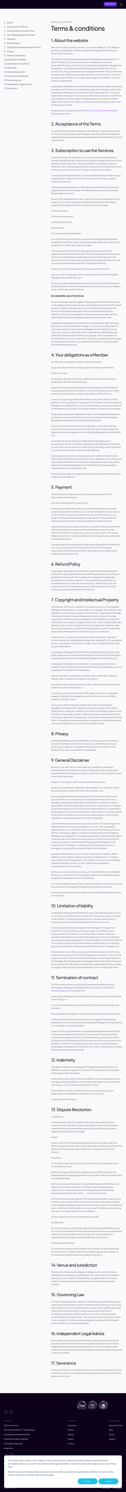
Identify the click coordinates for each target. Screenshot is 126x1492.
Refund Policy (13, 43)
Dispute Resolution (16, 71)
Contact (71, 1444)
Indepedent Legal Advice (19, 84)
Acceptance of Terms (17, 26)
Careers (71, 1439)
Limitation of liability (16, 59)
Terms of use (106, 1488)
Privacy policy (117, 1488)
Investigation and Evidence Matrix (17, 1434)
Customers (72, 1425)
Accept (88, 1481)
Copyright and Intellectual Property (24, 47)
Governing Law (14, 80)
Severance (12, 88)
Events (111, 1434)
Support (112, 1439)
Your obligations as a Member (21, 35)
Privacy (10, 51)
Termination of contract (18, 63)
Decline (108, 1481)
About (10, 22)
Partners (71, 1430)
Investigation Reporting (13, 1444)
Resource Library (115, 1425)
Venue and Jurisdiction (17, 76)
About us (71, 1434)
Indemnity (12, 67)
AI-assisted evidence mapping (16, 1439)
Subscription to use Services (20, 30)
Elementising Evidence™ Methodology (19, 1430)
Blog (111, 1430)
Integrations (8, 1448)
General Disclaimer (16, 55)
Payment (11, 39)
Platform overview (11, 1425)
